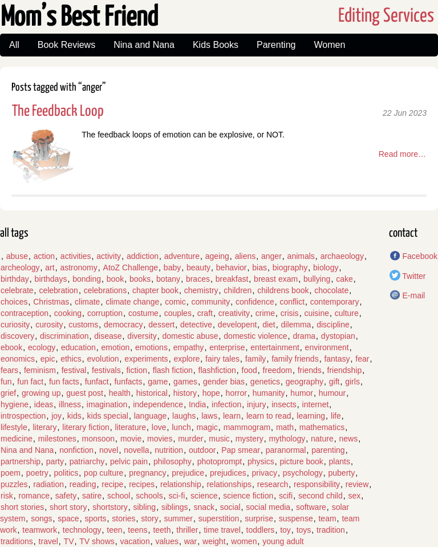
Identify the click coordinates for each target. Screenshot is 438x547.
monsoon (98, 438)
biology (325, 267)
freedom (277, 370)
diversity (141, 336)
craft (205, 313)
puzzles (14, 484)
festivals (106, 370)
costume (143, 313)
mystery (249, 438)
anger (271, 256)
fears (9, 370)
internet (315, 404)
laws (209, 415)
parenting (327, 450)
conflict (292, 301)
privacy (264, 472)
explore (186, 358)
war (190, 541)
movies (159, 438)
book (115, 278)
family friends (294, 358)
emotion (115, 347)
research (272, 484)
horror (236, 393)
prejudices (228, 472)
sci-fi (176, 495)
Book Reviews (66, 45)
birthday (15, 278)
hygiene (15, 404)
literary (44, 427)
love (159, 427)
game (158, 381)
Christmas (51, 301)
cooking (68, 313)
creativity (234, 313)
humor (301, 393)
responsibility (317, 484)
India (197, 404)
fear (362, 358)
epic (47, 358)
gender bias (224, 381)
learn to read (268, 415)
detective (196, 324)
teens (137, 529)
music (219, 438)
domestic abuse (190, 336)
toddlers (260, 529)
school (118, 495)
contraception (24, 313)
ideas (43, 404)
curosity (49, 324)
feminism (40, 370)
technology (82, 529)
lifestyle (14, 427)
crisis (290, 313)
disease (107, 336)
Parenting (276, 45)
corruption (105, 313)
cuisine (316, 313)
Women (329, 45)
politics (66, 472)
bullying (316, 278)
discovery (17, 336)
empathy (188, 347)
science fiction (248, 495)
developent (237, 324)
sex (354, 495)
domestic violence (255, 336)
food (249, 370)
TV (69, 541)
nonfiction (76, 450)
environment (327, 347)
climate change (132, 301)
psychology (303, 472)
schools (149, 495)
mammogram (247, 427)
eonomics (18, 358)
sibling (144, 507)
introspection (23, 415)
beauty (198, 267)
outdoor (202, 450)
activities (75, 256)
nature (322, 438)
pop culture (103, 472)
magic (206, 427)
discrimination (64, 336)
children (238, 290)
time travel (222, 529)
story (149, 518)
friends (310, 370)
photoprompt (219, 461)
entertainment (274, 347)
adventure (182, 256)
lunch (181, 427)
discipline (333, 324)
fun (6, 381)
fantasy (337, 358)
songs (41, 518)
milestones (57, 438)
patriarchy (87, 461)
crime (265, 313)
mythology (287, 438)
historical (152, 393)
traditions (17, 541)
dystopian (338, 336)
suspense (296, 518)
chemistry (201, 290)
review (357, 484)
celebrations (105, 290)
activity (108, 256)
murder (190, 438)
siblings (174, 507)
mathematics (321, 427)
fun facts (64, 381)
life (336, 415)
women (244, 541)
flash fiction (173, 370)
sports (95, 518)
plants (339, 461)
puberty (341, 472)
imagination (107, 404)
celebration (58, 290)
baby (172, 267)
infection (226, 404)
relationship (180, 484)
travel (48, 541)
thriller (187, 529)
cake (344, 278)
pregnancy (147, 472)
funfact (97, 381)
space (68, 518)
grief (8, 393)
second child (320, 495)
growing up (41, 393)
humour (332, 393)
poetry (37, 472)
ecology (41, 347)
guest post (84, 393)
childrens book (283, 290)
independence (158, 404)
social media (268, 507)
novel (108, 450)
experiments (146, 358)
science (203, 495)
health (120, 393)
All (14, 45)
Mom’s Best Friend (79, 18)
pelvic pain (129, 461)
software (311, 507)
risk (7, 495)
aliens (245, 256)
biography (290, 267)
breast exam (276, 278)
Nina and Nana (144, 45)
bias (259, 267)
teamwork (39, 529)
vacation (135, 541)
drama (304, 336)
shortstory (109, 507)
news (348, 438)
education (78, 347)
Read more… (402, 154)
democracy (123, 324)
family (255, 358)
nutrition (169, 450)
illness (70, 404)
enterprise (227, 347)
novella (136, 450)
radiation (48, 484)
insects (284, 404)
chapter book (155, 290)
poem (11, 472)
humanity (269, 393)
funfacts (128, 381)
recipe (112, 484)
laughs (184, 415)
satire (92, 495)
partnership (20, 461)
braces (198, 278)
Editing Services (386, 16)
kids (74, 415)
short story (68, 507)
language (150, 415)
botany (168, 278)
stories (123, 518)
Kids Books (215, 45)
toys (304, 529)
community (210, 301)
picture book (301, 461)
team (327, 518)
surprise (259, 518)
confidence (255, 301)
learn (232, 415)
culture (347, 313)
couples (178, 313)
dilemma (296, 324)
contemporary (334, 301)
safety (65, 495)
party (55, 461)
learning (311, 415)
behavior (231, 267)
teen (114, 529)
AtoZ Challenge (131, 267)
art (49, 267)
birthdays (51, 278)
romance (34, 495)
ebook (11, 347)
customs (83, 324)
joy (56, 415)
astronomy (78, 267)
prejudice (188, 472)
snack (203, 507)
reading (83, 484)
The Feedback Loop (58, 111)
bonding (86, 278)
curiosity (15, 324)
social (230, 507)
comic (175, 301)
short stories (22, 507)
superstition (219, 518)
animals (301, 256)
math (285, 427)
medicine (17, 438)
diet (268, 324)
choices (14, 301)
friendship (344, 370)
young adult (282, 541)
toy (285, 529)
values (166, 541)
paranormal (286, 450)
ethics (71, 358)
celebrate (17, 290)
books (140, 278)
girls (352, 381)
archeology (20, 267)
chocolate (331, 290)
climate (87, 301)
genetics (265, 381)
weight (213, 541)
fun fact (30, 381)
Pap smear (240, 450)
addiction (143, 256)
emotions (151, 347)
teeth (162, 529)
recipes (142, 484)
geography (304, 381)
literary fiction (85, 427)
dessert (161, 324)
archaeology (342, 256)
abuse (17, 256)
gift (334, 381)
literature (130, 427)
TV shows (96, 541)
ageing (217, 256)
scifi (286, 495)
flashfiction (217, 370)
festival (74, 370)
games (185, 381)
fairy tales (222, 358)
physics (261, 461)
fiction (136, 370)
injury (256, 404)
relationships (229, 484)
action (44, 256)
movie (130, 438)
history (185, 393)
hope (211, 393)
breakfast (232, 278)
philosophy (172, 461)
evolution (103, 358)
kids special (107, 415)
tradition (331, 529)
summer (178, 518)
